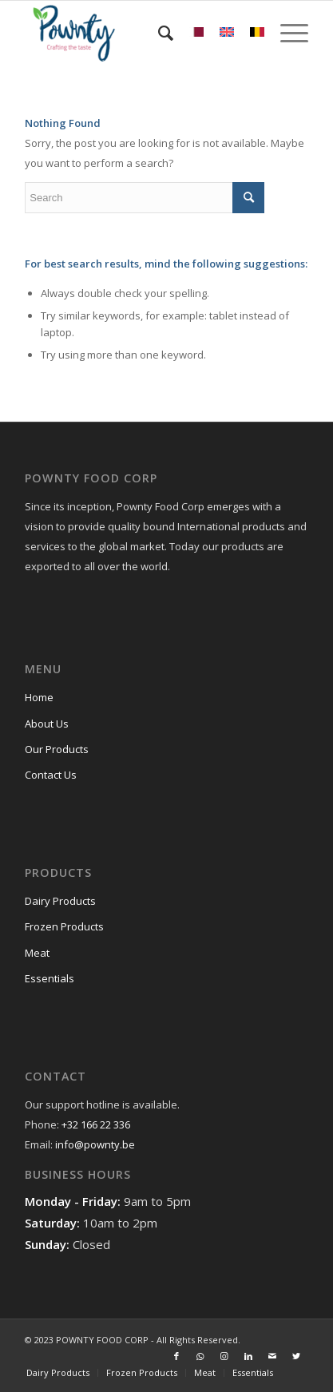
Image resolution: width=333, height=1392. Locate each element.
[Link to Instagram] (224, 1356)
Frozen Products (64, 926)
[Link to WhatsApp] (200, 1356)
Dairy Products (60, 901)
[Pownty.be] (138, 33)
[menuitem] (157, 33)
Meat (37, 953)
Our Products (57, 749)
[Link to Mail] (272, 1356)
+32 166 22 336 (95, 1124)
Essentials (49, 978)
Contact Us (51, 774)
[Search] (157, 33)
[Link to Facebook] (176, 1356)
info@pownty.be (95, 1144)
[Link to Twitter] (296, 1356)
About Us (47, 723)
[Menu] (286, 33)
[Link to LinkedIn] (248, 1356)
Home (39, 697)
